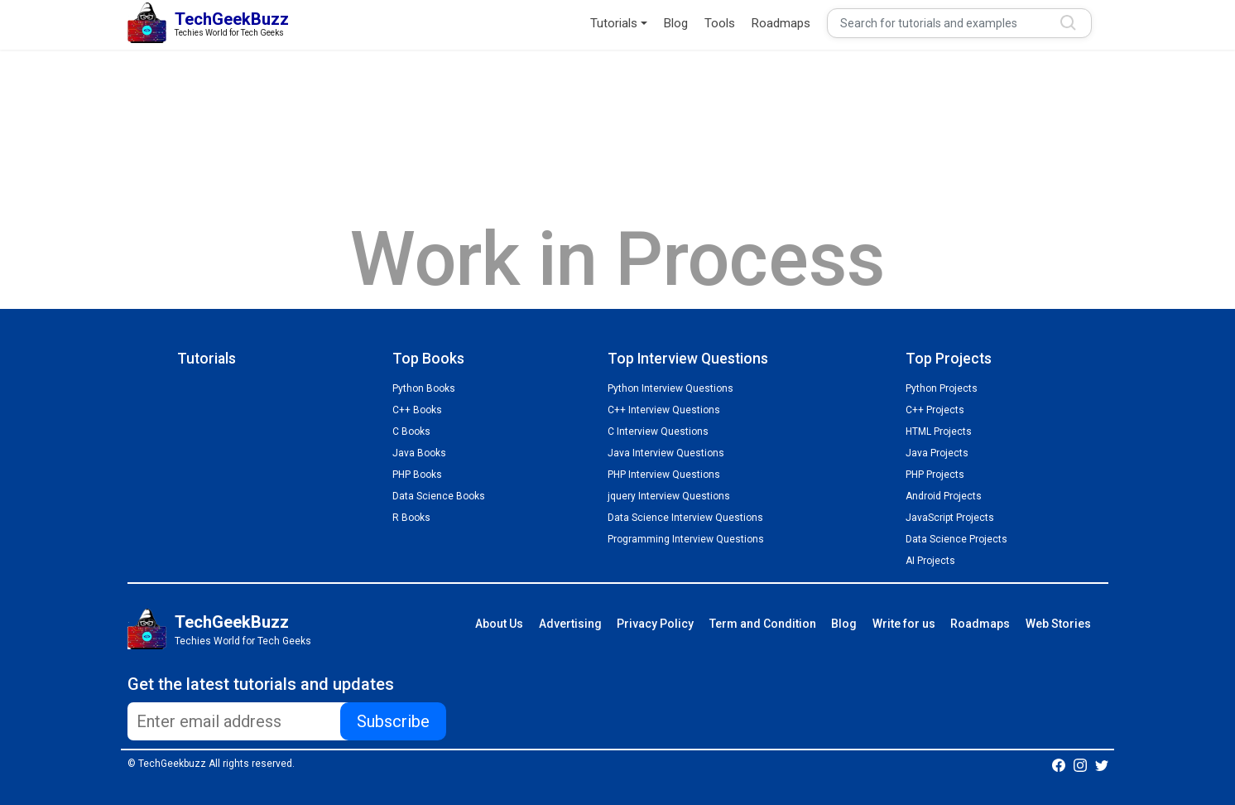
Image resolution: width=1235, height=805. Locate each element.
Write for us (903, 623)
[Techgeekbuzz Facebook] (1058, 764)
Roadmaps (781, 23)
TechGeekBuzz (232, 622)
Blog (676, 23)
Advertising (570, 623)
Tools (719, 23)
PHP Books (417, 474)
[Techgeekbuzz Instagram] (1080, 764)
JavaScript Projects (950, 517)
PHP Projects (935, 474)
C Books (411, 431)
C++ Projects (935, 410)
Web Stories (1058, 623)
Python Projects (942, 388)
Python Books (423, 388)
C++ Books (417, 410)
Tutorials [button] (613, 23)
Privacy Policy (655, 623)
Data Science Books (438, 496)
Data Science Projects (956, 539)
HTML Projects (939, 431)
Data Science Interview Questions (685, 517)
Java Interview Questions (666, 453)
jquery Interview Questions (669, 496)
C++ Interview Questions (664, 410)
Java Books (419, 453)
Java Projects (937, 453)
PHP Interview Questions (664, 474)
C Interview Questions (658, 431)
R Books (411, 517)
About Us (499, 623)
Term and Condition (762, 623)
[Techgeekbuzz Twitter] (1101, 764)
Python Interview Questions (670, 388)
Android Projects (944, 496)
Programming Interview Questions (686, 539)
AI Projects (930, 560)
